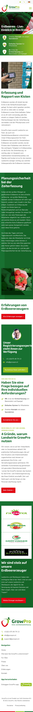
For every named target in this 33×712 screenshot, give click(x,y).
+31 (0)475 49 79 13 (12, 359)
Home (3, 650)
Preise (3, 662)
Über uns (4, 665)
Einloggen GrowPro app (16, 684)
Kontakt (4, 673)
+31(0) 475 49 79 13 (10, 632)
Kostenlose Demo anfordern (15, 370)
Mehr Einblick (7, 490)
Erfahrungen (5, 669)
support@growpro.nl (10, 639)
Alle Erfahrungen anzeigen (12, 316)
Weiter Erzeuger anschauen (13, 600)
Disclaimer (10, 706)
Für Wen (4, 658)
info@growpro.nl (10, 362)
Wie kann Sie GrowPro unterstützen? (14, 654)
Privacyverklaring (20, 706)
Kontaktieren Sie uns (10, 420)
